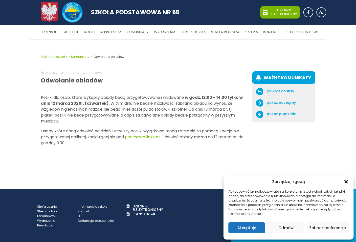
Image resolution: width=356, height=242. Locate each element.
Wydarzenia (164, 32)
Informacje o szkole (92, 206)
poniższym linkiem (142, 137)
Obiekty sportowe (302, 32)
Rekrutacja (110, 32)
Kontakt (271, 32)
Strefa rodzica (225, 32)
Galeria (251, 32)
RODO (89, 32)
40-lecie (71, 32)
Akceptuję (246, 227)
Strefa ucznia (193, 32)
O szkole (50, 32)
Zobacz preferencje (327, 227)
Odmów (285, 227)
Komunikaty (138, 32)
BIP (80, 216)
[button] (346, 181)
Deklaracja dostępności (96, 221)
